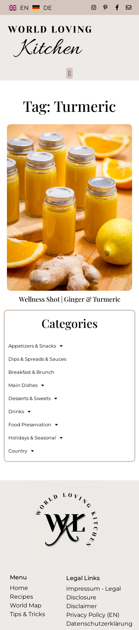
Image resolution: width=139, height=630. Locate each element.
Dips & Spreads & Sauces (37, 359)
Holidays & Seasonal (35, 438)
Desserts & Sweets (32, 398)
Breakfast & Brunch (31, 372)
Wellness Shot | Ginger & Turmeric (69, 299)
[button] (69, 73)
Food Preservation (33, 425)
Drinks (19, 412)
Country (21, 451)
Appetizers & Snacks (35, 346)
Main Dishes (26, 385)
